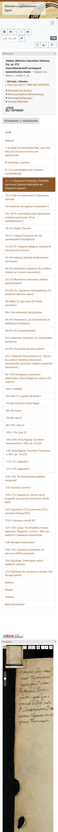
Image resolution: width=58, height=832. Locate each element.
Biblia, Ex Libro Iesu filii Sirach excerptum (23, 303)
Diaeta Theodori (18, 228)
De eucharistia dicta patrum (25, 348)
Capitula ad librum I (23, 396)
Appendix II (18, 468)
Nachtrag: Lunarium (17, 162)
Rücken (9, 589)
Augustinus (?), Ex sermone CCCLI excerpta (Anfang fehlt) (26, 511)
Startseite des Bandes (20, 90)
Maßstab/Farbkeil (14, 604)
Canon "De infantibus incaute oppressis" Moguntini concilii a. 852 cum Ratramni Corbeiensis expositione (27, 531)
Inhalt (8, 132)
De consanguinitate (20, 330)
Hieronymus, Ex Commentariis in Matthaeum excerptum (27, 321)
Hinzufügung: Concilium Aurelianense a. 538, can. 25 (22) (25, 441)
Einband (9, 140)
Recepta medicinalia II (20, 542)
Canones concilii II (18, 487)
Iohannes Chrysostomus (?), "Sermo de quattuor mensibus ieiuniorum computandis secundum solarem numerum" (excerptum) (29, 362)
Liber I (14, 410)
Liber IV (16, 432)
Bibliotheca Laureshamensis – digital (21, 8)
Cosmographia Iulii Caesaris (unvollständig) (24, 171)
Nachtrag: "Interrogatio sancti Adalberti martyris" (24, 562)
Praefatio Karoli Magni (23, 403)
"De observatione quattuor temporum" (25, 478)
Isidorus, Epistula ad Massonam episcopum (27, 259)
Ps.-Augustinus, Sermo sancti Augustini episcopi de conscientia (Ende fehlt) (27, 498)
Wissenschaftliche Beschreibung (25, 94)
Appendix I (17, 461)
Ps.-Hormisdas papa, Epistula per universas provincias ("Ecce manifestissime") (27, 217)
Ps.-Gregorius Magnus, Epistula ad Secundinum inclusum (28, 248)
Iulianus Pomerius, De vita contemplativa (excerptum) (23, 237)
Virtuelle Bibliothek (18, 101)
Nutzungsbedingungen (20, 98)
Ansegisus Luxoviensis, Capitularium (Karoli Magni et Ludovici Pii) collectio (28, 378)
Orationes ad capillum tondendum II (27, 206)
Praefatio (14, 388)
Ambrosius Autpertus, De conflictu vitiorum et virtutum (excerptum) (28, 270)
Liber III (15, 425)
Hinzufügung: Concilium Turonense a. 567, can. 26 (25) (28, 452)
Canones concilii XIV (20, 520)
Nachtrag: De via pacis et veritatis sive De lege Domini (29, 573)
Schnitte (9, 597)
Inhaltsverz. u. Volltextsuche (20, 120)
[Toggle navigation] (52, 23)
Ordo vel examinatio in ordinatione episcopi (27, 197)
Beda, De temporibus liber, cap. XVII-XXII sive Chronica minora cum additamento (28, 151)
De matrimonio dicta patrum (23, 312)
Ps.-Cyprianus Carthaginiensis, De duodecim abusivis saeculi (28, 292)
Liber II (14, 417)
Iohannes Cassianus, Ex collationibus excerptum (28, 339)
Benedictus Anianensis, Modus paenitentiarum (26, 281)
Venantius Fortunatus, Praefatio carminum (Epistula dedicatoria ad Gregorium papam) (27, 184)
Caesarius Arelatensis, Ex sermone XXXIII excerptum (24, 551)
